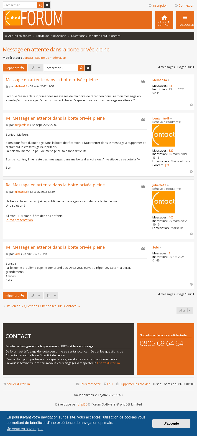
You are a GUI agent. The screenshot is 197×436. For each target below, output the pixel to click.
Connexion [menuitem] (184, 5)
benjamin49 (160, 118)
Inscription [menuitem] (158, 5)
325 (171, 150)
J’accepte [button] (171, 423)
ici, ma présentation (19, 220)
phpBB (83, 404)
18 (170, 86)
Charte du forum (108, 363)
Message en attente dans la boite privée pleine (56, 49)
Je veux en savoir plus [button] (25, 429)
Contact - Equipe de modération (44, 58)
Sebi (155, 247)
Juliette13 (159, 185)
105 (171, 217)
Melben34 (159, 80)
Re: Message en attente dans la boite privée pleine (55, 118)
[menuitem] (164, 20)
